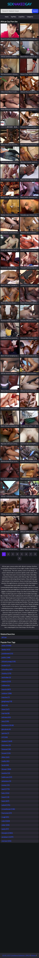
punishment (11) (7, 653)
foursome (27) (7, 813)
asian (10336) (6, 645)
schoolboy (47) (7, 669)
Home (6, 17)
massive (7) (6, 697)
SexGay (19, 4)
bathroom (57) (7, 777)
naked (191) (6, 805)
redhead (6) (6, 685)
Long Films (22, 17)
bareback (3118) (8, 725)
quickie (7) (5, 733)
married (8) (5, 713)
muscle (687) (6, 689)
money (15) (6, 785)
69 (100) (5, 737)
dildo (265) (5, 757)
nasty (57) (5, 829)
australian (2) (6, 677)
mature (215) (6, 681)
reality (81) (5, 761)
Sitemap (33, 955)
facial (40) (5, 765)
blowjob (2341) (7, 833)
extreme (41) (6, 717)
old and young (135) (9, 661)
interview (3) (6, 745)
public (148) (6, 657)
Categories (30, 17)
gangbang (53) (7, 701)
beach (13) (5, 797)
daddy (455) (6, 649)
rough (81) (5, 817)
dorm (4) (5, 705)
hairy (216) (5, 793)
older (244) (5, 825)
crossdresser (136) (8, 809)
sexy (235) (5, 721)
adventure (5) (6, 781)
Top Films (13, 17)
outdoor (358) (7, 693)
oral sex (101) (6, 841)
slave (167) (5, 709)
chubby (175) (6, 673)
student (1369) (7, 741)
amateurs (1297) (7, 837)
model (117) (6, 665)
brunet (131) (6, 753)
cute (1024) (6, 821)
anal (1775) (6, 789)
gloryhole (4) (6, 729)
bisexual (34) (6, 749)
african (4, 637)
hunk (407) (5, 801)
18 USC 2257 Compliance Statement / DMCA (16, 955)
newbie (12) (6, 773)
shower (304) (6, 769)
